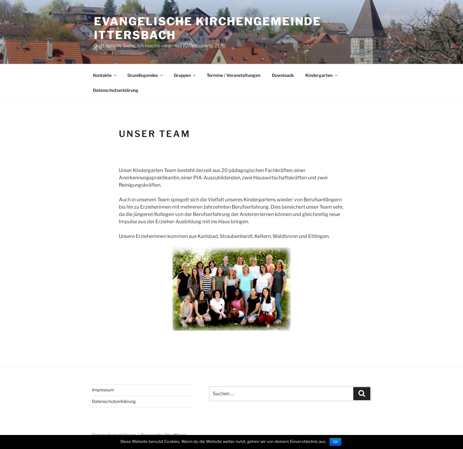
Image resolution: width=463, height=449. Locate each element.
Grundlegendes (145, 75)
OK (335, 442)
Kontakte (105, 75)
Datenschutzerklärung (115, 90)
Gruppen (185, 75)
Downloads (283, 75)
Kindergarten (321, 75)
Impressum (103, 389)
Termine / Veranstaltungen (233, 75)
